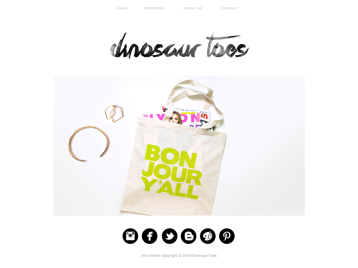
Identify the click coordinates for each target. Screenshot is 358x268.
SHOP (122, 8)
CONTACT (230, 8)
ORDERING (154, 8)
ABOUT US (193, 8)
